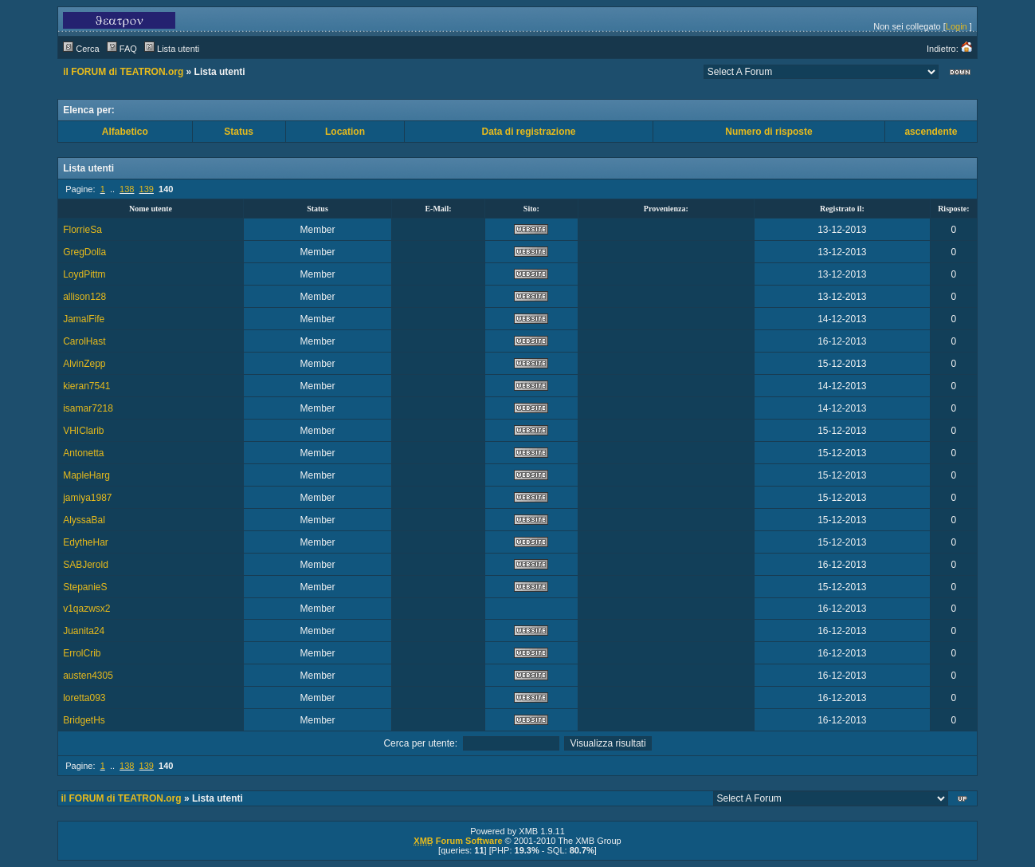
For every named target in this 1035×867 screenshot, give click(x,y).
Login (956, 26)
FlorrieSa (82, 229)
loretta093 (84, 697)
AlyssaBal (84, 520)
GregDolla (84, 252)
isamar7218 (88, 408)
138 (127, 189)
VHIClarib (83, 430)
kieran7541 (86, 386)
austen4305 (88, 675)
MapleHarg (86, 475)
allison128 (84, 296)
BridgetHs (84, 720)
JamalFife (83, 319)
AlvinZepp (84, 363)
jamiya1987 (87, 497)
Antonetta (83, 453)
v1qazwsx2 (86, 608)
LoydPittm (84, 274)
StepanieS (85, 587)
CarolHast (84, 341)
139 (146, 189)
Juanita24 (83, 630)
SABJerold (85, 564)
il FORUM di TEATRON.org (123, 71)
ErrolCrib (81, 653)
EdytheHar (85, 542)
